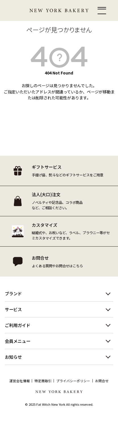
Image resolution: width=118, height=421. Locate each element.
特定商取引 (43, 380)
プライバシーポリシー (73, 380)
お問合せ (102, 380)
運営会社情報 (19, 380)
